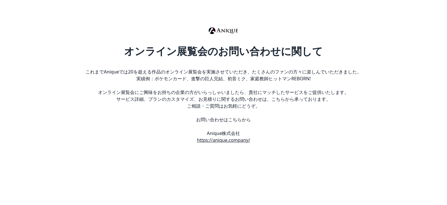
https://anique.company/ (223, 140)
